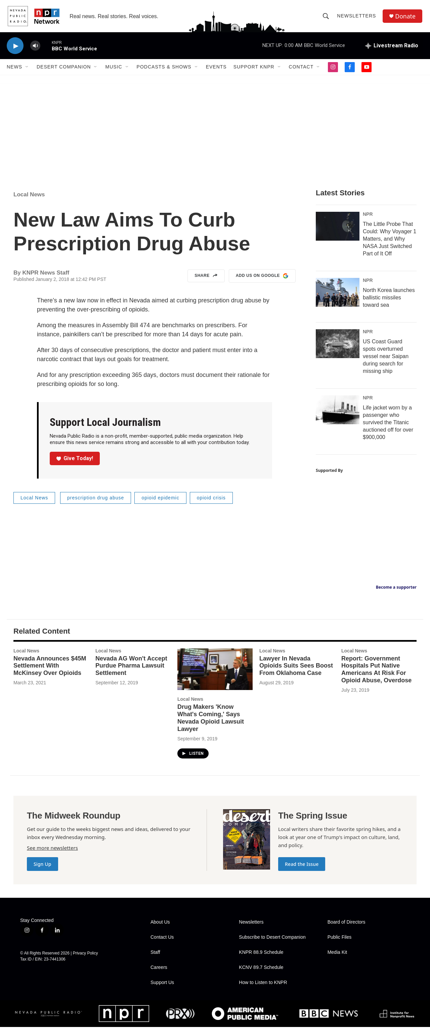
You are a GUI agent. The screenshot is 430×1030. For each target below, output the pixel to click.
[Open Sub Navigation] (27, 69)
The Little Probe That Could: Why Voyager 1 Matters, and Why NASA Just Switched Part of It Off (389, 241)
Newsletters (357, 17)
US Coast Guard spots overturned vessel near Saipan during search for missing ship (385, 359)
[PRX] (180, 1017)
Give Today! (74, 461)
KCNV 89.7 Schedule (261, 970)
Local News (29, 197)
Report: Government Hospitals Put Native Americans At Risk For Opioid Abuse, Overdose (376, 672)
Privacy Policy (85, 956)
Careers (158, 970)
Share (206, 279)
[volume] (35, 48)
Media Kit (337, 955)
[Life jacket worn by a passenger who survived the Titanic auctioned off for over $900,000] (337, 412)
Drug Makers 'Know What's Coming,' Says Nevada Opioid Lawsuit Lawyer (210, 720)
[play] (15, 49)
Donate (406, 17)
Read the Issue (301, 867)
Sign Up (42, 867)
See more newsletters (52, 850)
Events (216, 69)
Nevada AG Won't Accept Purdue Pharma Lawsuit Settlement (131, 668)
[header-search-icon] (326, 17)
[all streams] (391, 48)
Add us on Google (262, 279)
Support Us (162, 985)
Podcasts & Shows (164, 69)
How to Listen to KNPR (263, 985)
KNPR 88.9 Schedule (261, 955)
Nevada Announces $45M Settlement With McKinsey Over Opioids (49, 668)
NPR (368, 217)
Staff (155, 955)
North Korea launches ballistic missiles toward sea (389, 300)
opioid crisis (211, 500)
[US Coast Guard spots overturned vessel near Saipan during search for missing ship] (337, 346)
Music (113, 69)
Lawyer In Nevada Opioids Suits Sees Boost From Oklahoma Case (296, 668)
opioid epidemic (160, 500)
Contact (301, 69)
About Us (160, 925)
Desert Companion (64, 69)
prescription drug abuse (95, 500)
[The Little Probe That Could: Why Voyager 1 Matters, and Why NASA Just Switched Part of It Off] (337, 229)
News (14, 69)
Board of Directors (347, 925)
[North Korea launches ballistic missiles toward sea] (337, 295)
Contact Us (162, 940)
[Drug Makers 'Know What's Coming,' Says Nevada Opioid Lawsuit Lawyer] (215, 672)
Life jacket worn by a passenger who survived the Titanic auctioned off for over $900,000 (388, 425)
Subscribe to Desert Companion (272, 940)
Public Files (340, 940)
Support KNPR (253, 69)
